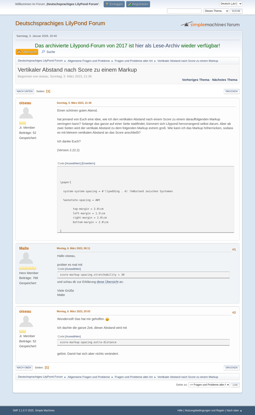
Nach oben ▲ (234, 410)
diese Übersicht (107, 282)
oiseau (25, 103)
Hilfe (180, 410)
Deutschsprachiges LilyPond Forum (60, 23)
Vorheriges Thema (195, 79)
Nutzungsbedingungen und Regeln (204, 410)
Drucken (231, 91)
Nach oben (24, 367)
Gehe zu (181, 384)
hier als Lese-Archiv (157, 45)
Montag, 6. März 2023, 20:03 (73, 311)
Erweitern (88, 163)
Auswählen (73, 163)
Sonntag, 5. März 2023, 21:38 (74, 102)
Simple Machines (45, 410)
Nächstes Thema (224, 79)
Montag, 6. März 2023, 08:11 (73, 248)
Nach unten (24, 91)
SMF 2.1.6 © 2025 (23, 410)
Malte (24, 248)
